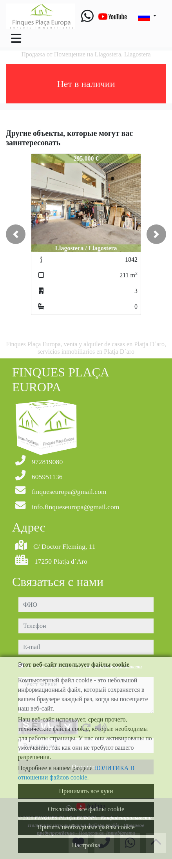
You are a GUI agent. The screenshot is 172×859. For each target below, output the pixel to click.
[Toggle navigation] (16, 38)
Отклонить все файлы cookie (86, 809)
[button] (15, 234)
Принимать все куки (86, 791)
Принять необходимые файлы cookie (86, 827)
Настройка (86, 845)
